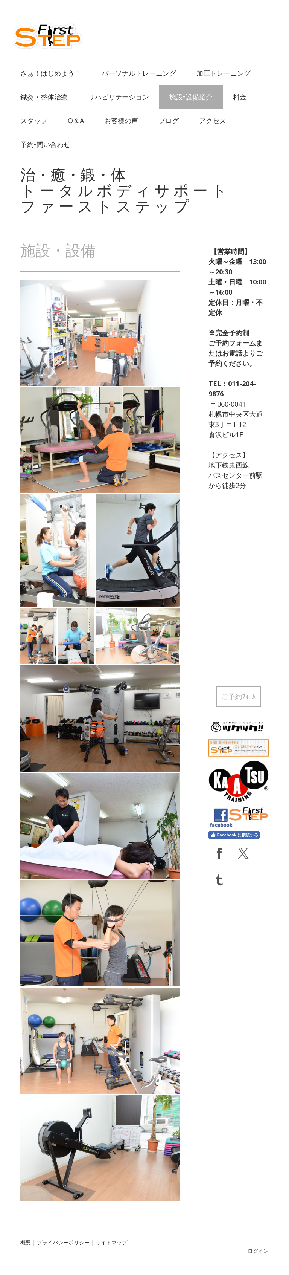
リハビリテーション (118, 96)
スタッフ (33, 120)
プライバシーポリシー (63, 1242)
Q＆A (76, 120)
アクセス (212, 120)
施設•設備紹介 (191, 96)
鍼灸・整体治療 (44, 96)
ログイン (258, 1250)
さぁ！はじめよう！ (50, 73)
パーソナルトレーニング (139, 73)
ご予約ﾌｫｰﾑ (239, 696)
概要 (25, 1242)
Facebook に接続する (234, 835)
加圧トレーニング (223, 73)
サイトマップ (111, 1242)
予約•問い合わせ (45, 144)
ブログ (168, 120)
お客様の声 (121, 120)
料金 (239, 96)
